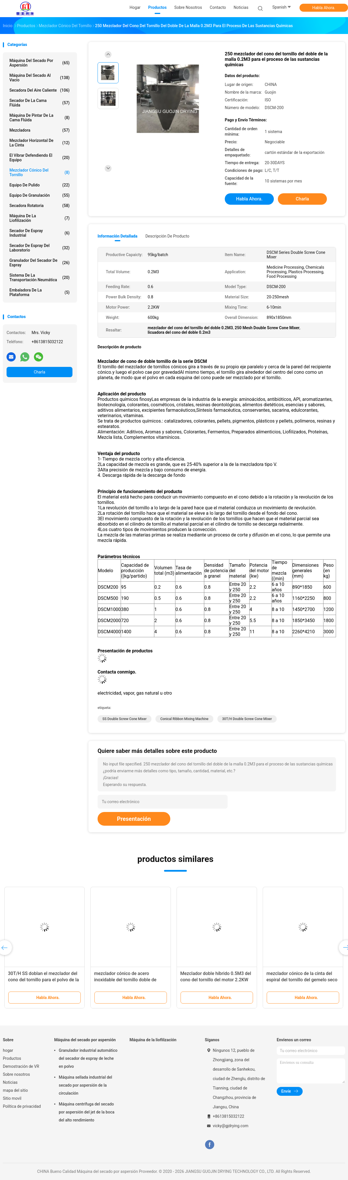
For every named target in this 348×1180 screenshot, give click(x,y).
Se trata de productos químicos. (130, 421)
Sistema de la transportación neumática (39, 277)
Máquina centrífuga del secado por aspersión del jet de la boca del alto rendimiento (86, 1112)
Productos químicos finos (123, 399)
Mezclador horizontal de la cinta (39, 142)
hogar (8, 1050)
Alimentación (111, 432)
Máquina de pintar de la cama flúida (39, 117)
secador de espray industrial (39, 233)
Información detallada (117, 236)
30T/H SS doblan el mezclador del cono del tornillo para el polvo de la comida (43, 980)
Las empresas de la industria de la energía (194, 399)
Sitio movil (12, 1098)
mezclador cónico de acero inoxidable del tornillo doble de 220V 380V (125, 980)
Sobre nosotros (16, 1074)
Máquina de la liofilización (39, 218)
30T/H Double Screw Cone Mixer (247, 719)
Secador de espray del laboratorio (39, 247)
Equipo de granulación (39, 195)
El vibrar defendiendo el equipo (39, 157)
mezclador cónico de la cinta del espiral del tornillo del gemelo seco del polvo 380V (301, 980)
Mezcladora (39, 130)
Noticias (10, 1082)
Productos (12, 1058)
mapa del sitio (15, 1090)
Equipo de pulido (39, 185)
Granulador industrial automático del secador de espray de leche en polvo (88, 1058)
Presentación (134, 818)
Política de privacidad (22, 1106)
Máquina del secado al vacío (39, 77)
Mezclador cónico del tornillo (39, 172)
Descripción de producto (167, 236)
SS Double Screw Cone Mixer (124, 719)
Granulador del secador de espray (39, 262)
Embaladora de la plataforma (39, 292)
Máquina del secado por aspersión (39, 62)
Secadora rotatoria (39, 205)
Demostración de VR (21, 1066)
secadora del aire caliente (39, 90)
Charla (39, 372)
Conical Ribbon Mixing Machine (184, 719)
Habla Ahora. (323, 7)
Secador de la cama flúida (39, 102)
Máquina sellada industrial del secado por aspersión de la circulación (85, 1085)
